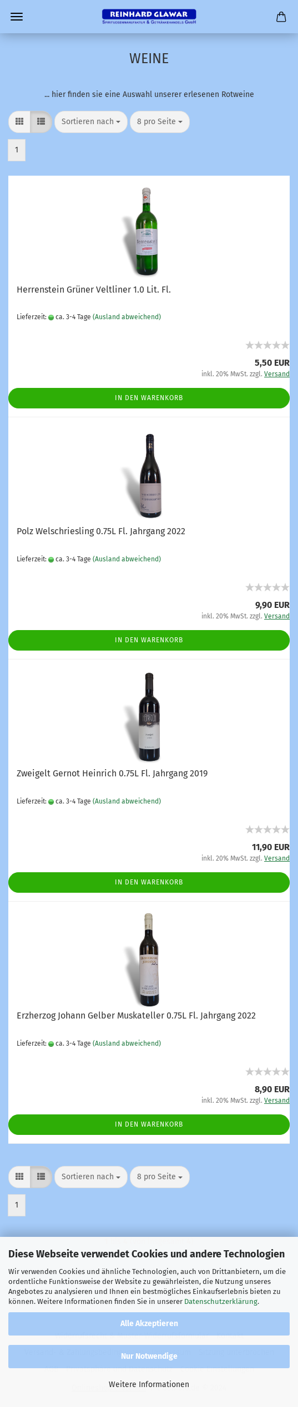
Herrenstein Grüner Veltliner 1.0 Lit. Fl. (94, 289)
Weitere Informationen (149, 1384)
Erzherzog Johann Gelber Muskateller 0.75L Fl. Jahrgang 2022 (136, 1015)
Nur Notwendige (149, 1356)
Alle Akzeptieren (149, 1323)
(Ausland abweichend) (127, 317)
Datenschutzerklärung (220, 1301)
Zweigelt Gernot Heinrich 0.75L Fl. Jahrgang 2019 (112, 773)
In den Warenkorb (149, 398)
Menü (17, 16)
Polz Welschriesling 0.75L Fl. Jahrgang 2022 (101, 531)
